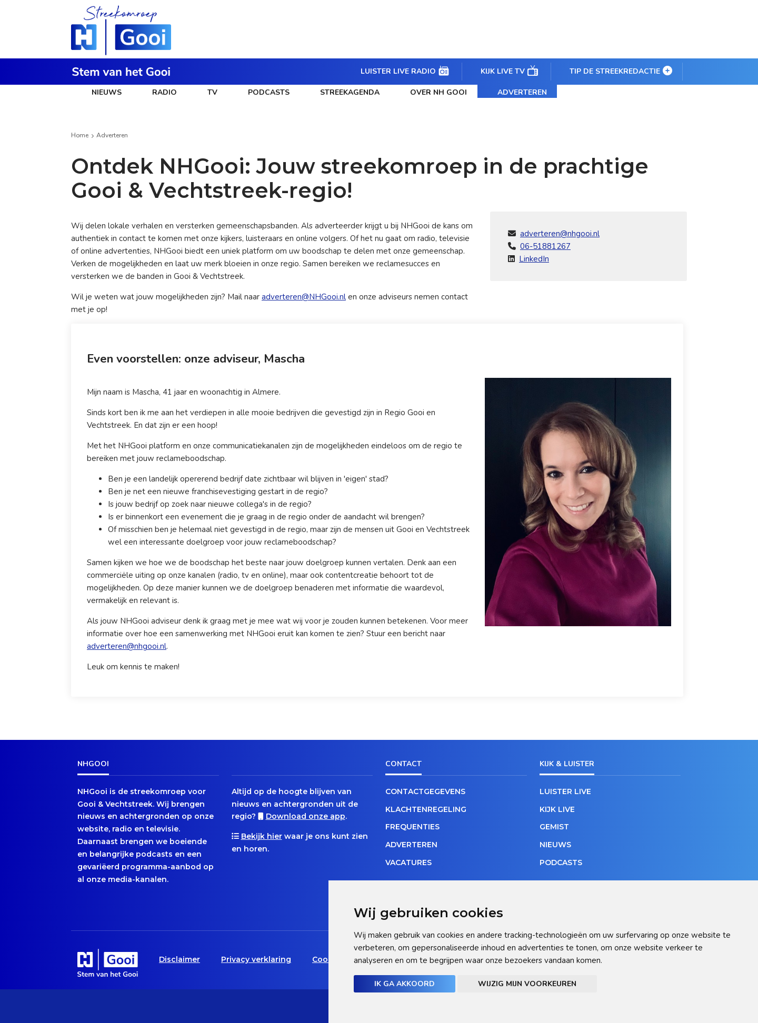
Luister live (565, 791)
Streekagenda (350, 92)
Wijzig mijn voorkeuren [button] (527, 984)
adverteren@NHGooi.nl (304, 297)
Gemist (554, 826)
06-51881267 (545, 246)
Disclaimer (179, 959)
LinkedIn (534, 259)
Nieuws (107, 92)
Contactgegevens (425, 791)
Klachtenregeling (425, 809)
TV (212, 92)
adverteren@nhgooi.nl (560, 233)
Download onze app (305, 816)
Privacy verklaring (256, 959)
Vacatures (408, 862)
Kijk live (557, 809)
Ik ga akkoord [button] (404, 984)
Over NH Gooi (438, 92)
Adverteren (522, 92)
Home (79, 135)
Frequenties (412, 826)
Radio (164, 92)
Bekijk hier (261, 836)
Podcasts (269, 92)
